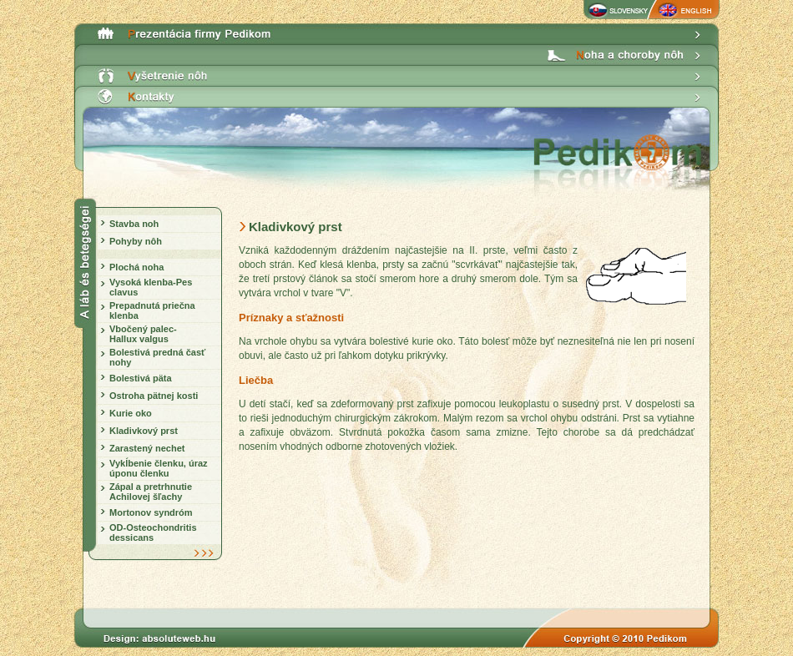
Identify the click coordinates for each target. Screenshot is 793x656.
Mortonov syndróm (151, 512)
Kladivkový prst (143, 431)
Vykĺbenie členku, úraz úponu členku (158, 468)
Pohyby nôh (135, 241)
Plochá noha (136, 267)
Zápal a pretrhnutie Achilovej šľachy (150, 492)
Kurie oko (130, 413)
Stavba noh (134, 224)
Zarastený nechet (146, 448)
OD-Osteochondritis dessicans (153, 532)
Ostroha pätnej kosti (153, 396)
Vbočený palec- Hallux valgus (143, 334)
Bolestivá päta (140, 378)
